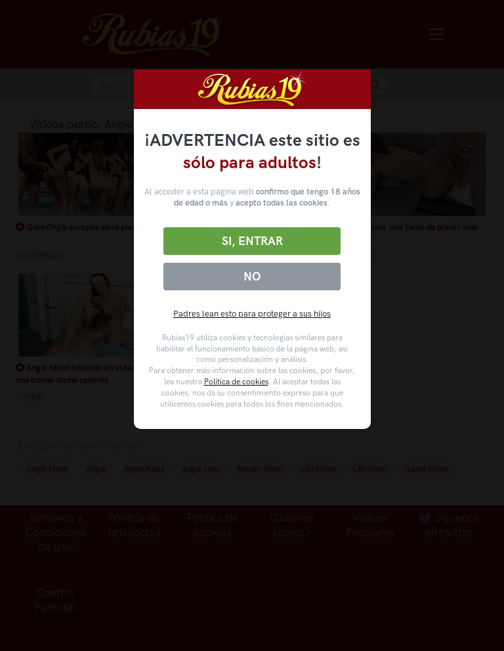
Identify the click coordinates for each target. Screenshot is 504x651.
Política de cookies (236, 381)
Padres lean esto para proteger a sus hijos (252, 314)
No (252, 276)
